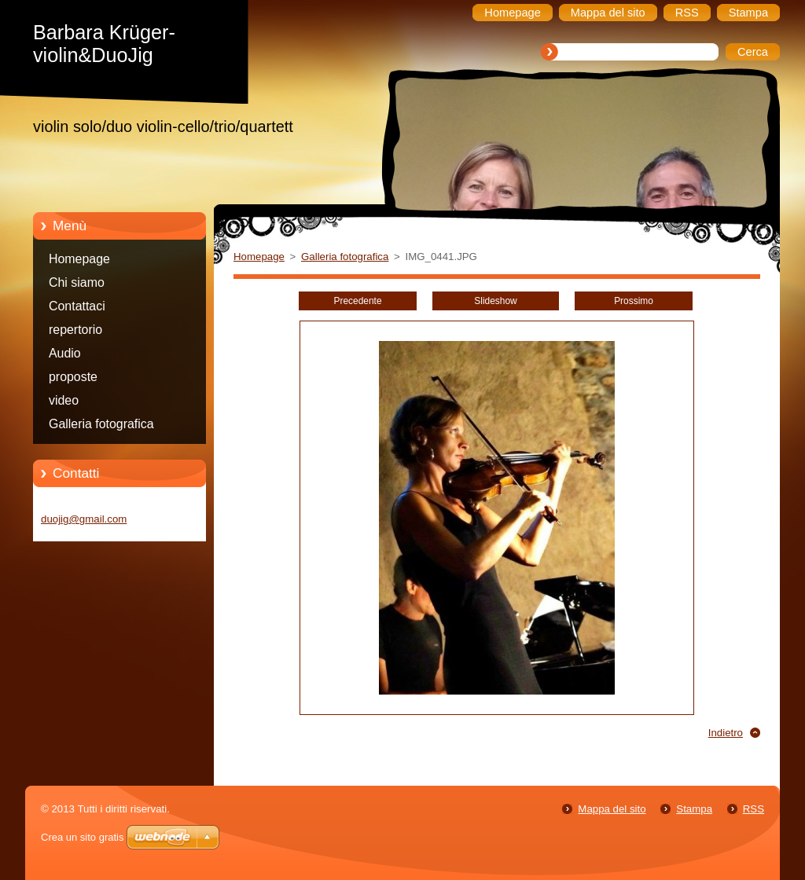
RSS (753, 809)
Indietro (725, 733)
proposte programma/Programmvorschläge (142, 379)
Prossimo (633, 300)
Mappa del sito (611, 809)
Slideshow (495, 300)
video (64, 400)
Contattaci (77, 306)
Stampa (694, 809)
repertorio (75, 329)
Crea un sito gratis (82, 837)
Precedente (357, 300)
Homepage (79, 259)
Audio (65, 353)
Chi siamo (77, 282)
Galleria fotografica (101, 424)
